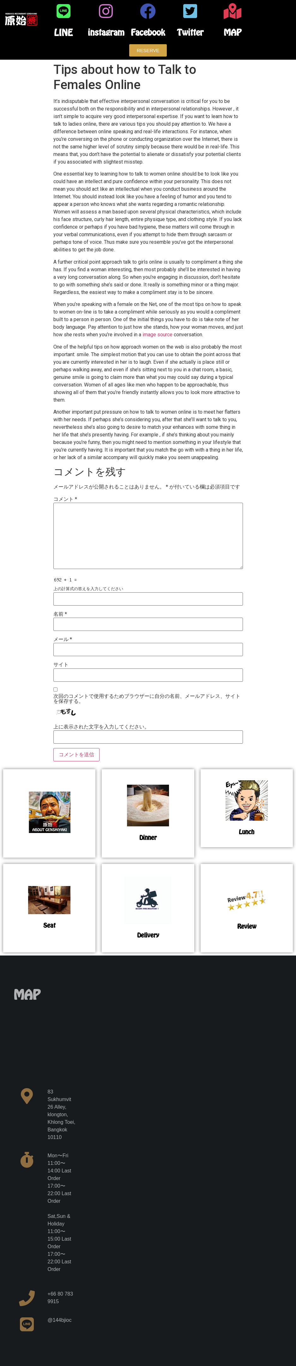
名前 (60, 614)
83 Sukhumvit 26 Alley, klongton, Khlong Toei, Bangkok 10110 (62, 1114)
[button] (148, 50)
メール (62, 639)
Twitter (190, 32)
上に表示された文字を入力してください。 (101, 726)
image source (157, 335)
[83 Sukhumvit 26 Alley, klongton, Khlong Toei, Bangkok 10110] (62, 1034)
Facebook (148, 32)
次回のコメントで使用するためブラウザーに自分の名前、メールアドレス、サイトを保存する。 (146, 699)
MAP (232, 32)
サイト (61, 664)
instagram (106, 32)
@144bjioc (60, 1320)
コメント (65, 499)
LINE (63, 32)
